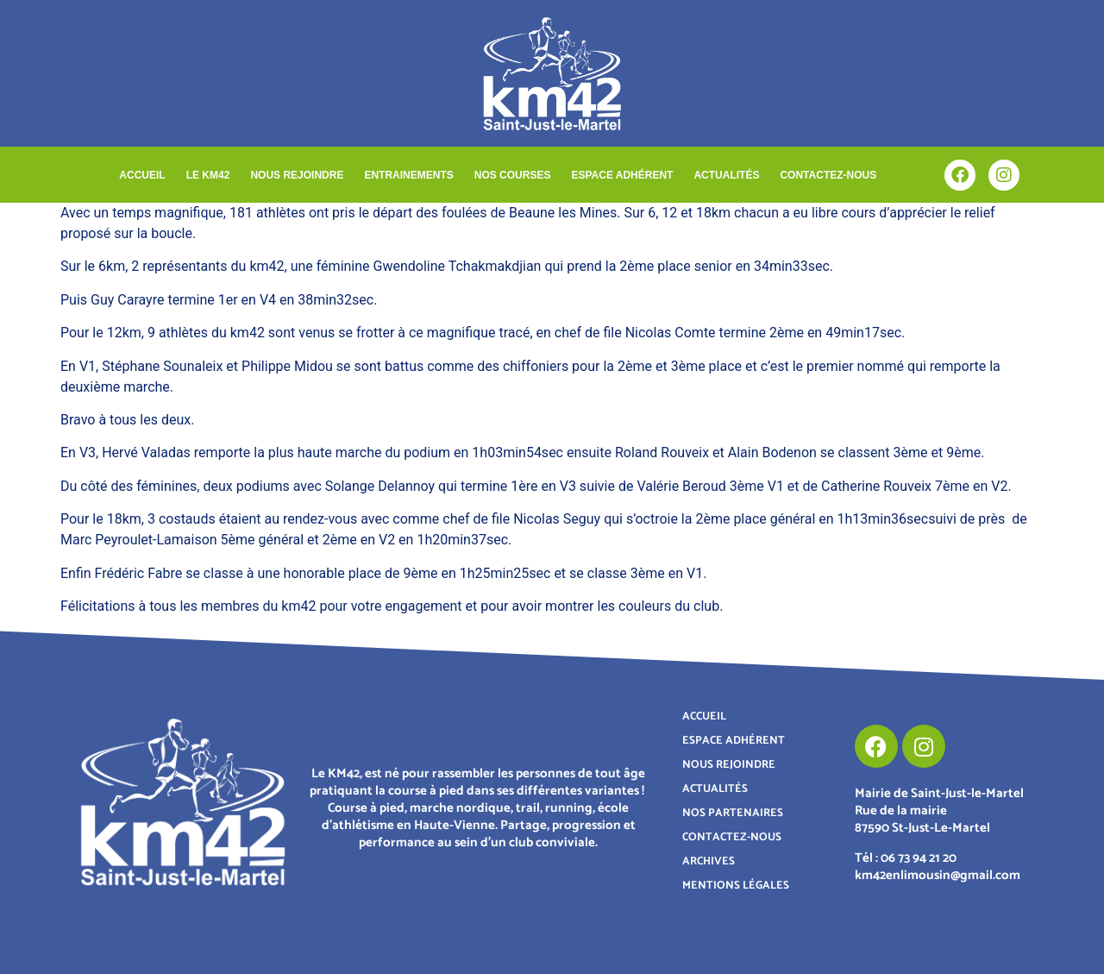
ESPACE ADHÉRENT (622, 175)
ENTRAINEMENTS (408, 175)
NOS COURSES (512, 175)
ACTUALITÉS (726, 175)
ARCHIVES (708, 861)
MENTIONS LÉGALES (735, 886)
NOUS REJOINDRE (296, 175)
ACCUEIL (142, 175)
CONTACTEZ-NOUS (828, 175)
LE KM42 (208, 175)
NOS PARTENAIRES (732, 813)
